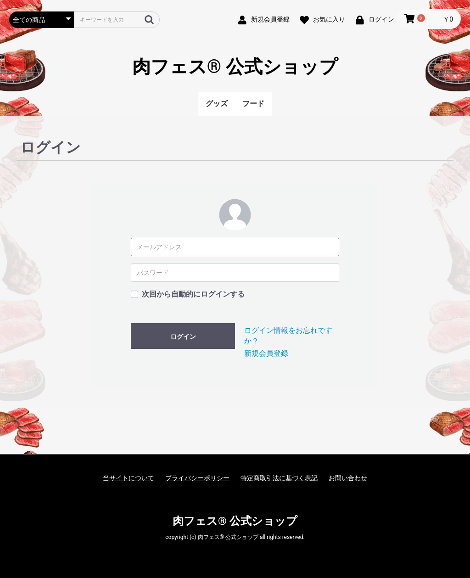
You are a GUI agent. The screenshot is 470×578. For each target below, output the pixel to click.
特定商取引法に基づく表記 (279, 478)
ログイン (183, 336)
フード (253, 103)
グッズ (217, 103)
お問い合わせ (348, 478)
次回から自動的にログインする (193, 294)
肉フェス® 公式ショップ (235, 67)
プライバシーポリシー (197, 478)
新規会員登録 (266, 353)
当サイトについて (128, 478)
